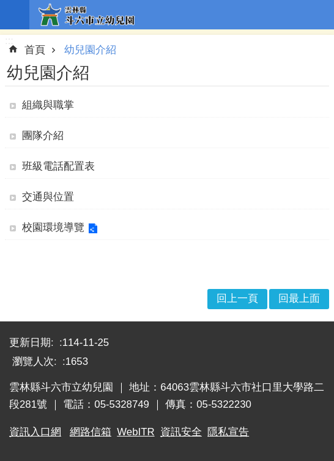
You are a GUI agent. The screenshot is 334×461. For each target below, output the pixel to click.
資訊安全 (181, 432)
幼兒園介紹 (90, 50)
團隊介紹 (43, 135)
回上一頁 (237, 298)
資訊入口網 (35, 432)
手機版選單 (14, 14)
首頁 (34, 50)
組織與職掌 (48, 105)
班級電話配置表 (58, 166)
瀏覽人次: (35, 361)
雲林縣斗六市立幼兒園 (181, 14)
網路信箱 (90, 432)
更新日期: (32, 342)
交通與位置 (48, 197)
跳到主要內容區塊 (6, 6)
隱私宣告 (228, 432)
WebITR (135, 432)
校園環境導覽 (53, 227)
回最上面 (299, 298)
